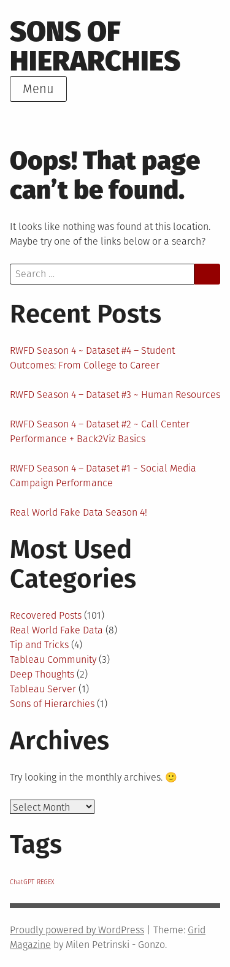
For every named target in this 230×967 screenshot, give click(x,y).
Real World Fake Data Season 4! (78, 512)
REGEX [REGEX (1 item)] (45, 882)
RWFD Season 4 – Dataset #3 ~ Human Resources (115, 394)
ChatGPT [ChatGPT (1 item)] (22, 882)
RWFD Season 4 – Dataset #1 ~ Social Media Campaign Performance (103, 475)
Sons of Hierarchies (95, 46)
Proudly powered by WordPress (77, 930)
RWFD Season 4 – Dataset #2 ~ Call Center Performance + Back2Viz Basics (100, 431)
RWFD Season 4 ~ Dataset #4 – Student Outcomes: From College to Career (92, 358)
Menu (38, 89)
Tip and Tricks (39, 645)
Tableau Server (43, 689)
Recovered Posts (46, 615)
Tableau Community (53, 659)
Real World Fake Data (56, 630)
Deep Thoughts (42, 674)
